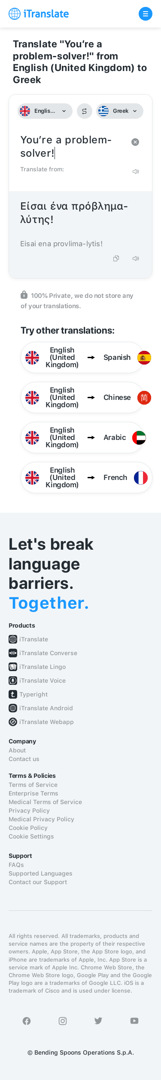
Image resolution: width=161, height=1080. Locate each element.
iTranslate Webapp (46, 721)
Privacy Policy (29, 810)
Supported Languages (41, 873)
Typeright (33, 694)
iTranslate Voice (42, 680)
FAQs (16, 864)
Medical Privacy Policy (41, 819)
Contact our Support (38, 882)
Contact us (24, 758)
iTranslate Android (46, 708)
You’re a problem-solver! (72, 146)
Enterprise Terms (33, 793)
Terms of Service (33, 784)
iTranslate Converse (48, 653)
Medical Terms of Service (45, 801)
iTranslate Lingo (42, 666)
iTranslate (33, 639)
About (17, 750)
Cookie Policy (28, 827)
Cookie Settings (31, 836)
